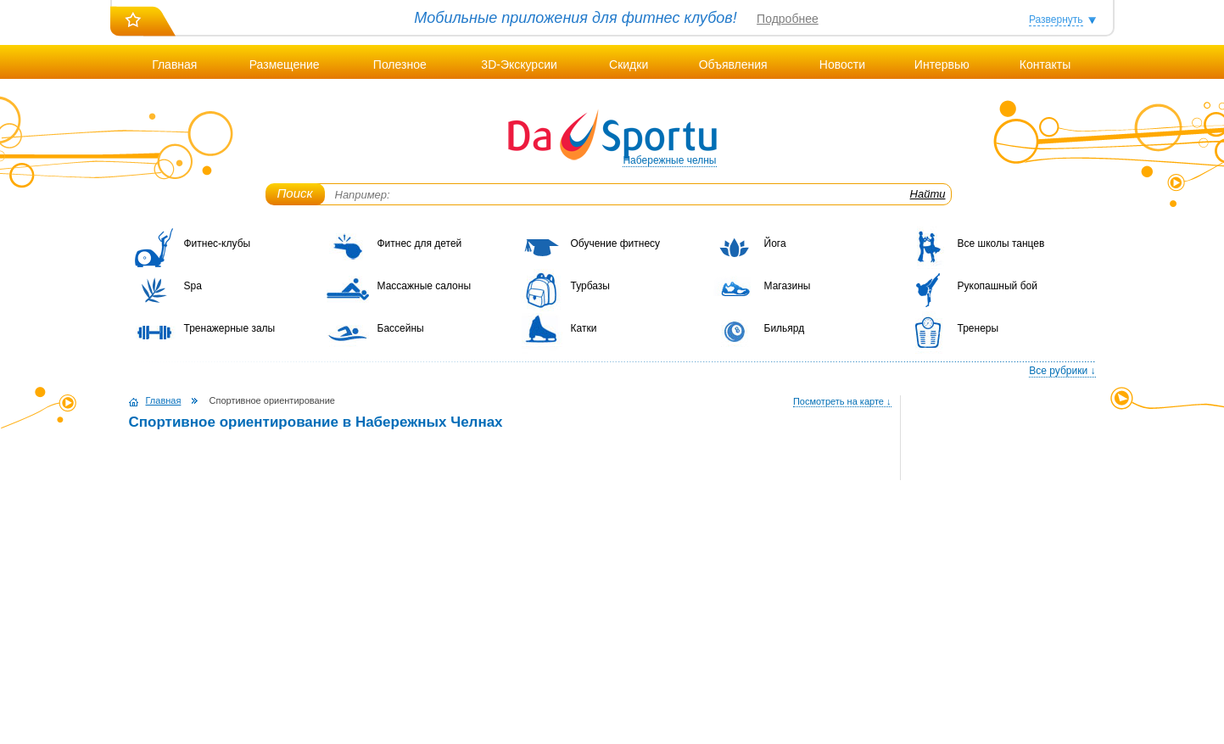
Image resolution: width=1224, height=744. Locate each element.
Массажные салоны (424, 286)
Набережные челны (669, 160)
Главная (174, 64)
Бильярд (784, 328)
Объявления (733, 64)
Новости (842, 64)
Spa (193, 286)
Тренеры (978, 328)
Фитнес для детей (419, 243)
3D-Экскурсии (518, 64)
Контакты (1045, 64)
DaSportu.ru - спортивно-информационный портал (612, 136)
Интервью (942, 64)
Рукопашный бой (997, 286)
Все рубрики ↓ (1062, 371)
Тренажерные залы (230, 328)
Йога (775, 243)
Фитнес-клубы (217, 243)
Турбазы (590, 286)
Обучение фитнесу (616, 243)
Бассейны (400, 328)
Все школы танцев (1001, 243)
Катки (584, 328)
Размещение (284, 64)
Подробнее (788, 18)
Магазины (787, 286)
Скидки (628, 64)
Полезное (400, 64)
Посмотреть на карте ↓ (842, 401)
